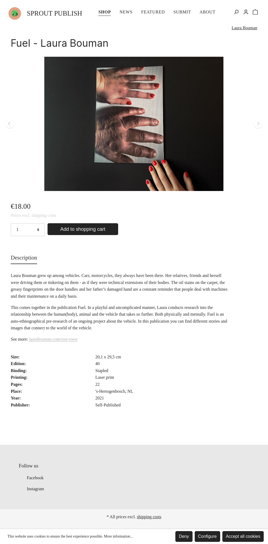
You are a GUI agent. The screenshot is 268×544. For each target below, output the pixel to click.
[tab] (24, 257)
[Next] (258, 124)
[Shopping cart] (255, 12)
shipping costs (149, 516)
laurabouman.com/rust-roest (53, 339)
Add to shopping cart (83, 229)
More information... (118, 536)
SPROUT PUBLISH (54, 13)
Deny (184, 536)
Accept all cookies (243, 536)
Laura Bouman (244, 28)
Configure (207, 536)
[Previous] (9, 124)
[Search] (236, 12)
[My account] (246, 12)
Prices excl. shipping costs (33, 215)
